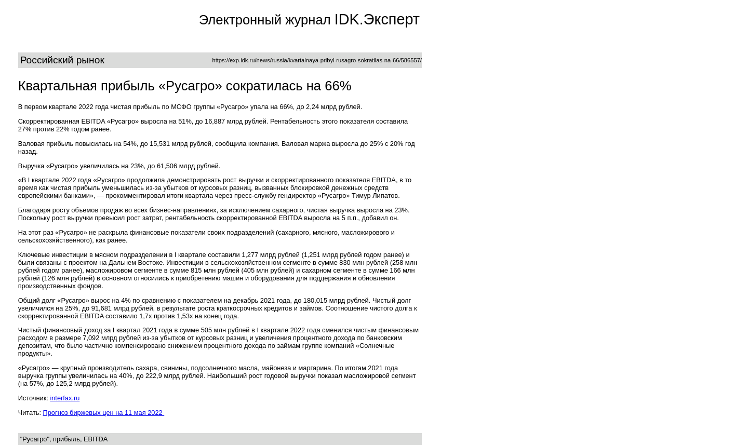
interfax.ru (64, 398)
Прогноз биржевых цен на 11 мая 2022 (104, 412)
